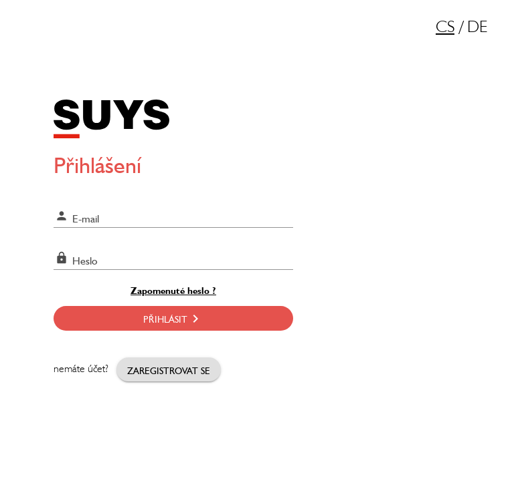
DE (477, 28)
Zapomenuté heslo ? (173, 289)
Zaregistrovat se (168, 369)
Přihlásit (173, 318)
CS (445, 28)
